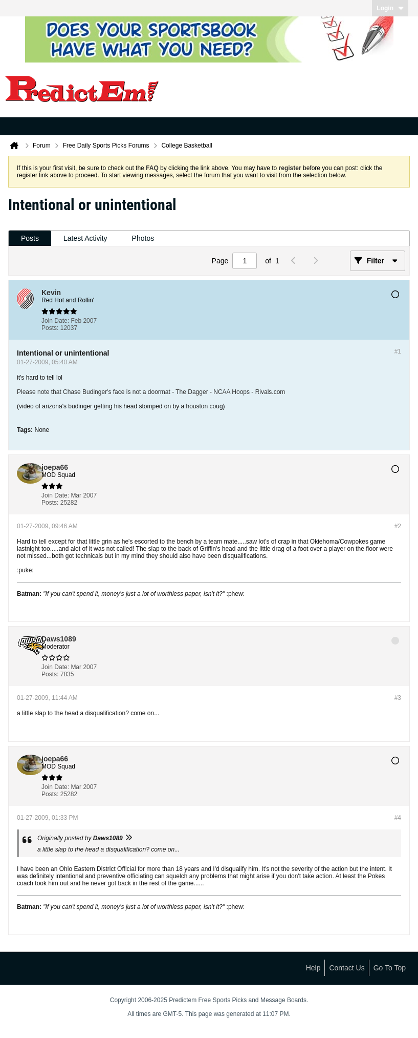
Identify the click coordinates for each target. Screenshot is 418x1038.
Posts (30, 238)
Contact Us (346, 968)
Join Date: (55, 320)
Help (313, 968)
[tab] (30, 238)
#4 (397, 817)
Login (390, 8)
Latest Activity (85, 238)
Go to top (389, 968)
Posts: (49, 327)
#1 (397, 351)
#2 (397, 526)
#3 (397, 697)
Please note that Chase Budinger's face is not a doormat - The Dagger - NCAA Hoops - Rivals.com (151, 392)
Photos (143, 238)
